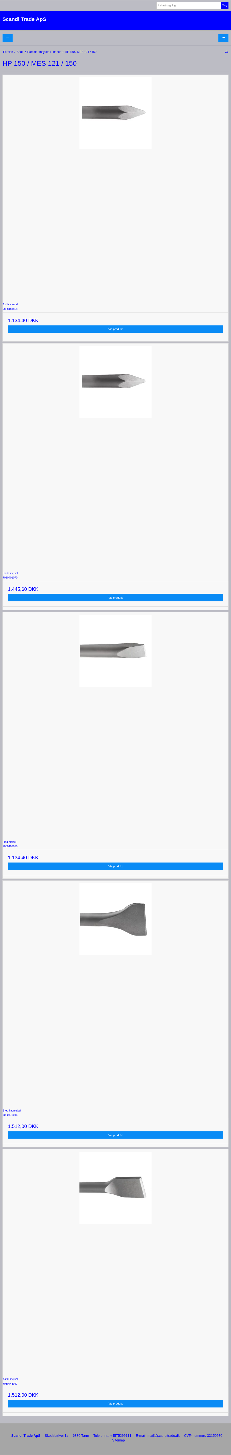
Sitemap (118, 1440)
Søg (224, 5)
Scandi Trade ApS (24, 19)
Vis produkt (115, 328)
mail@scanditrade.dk (163, 1436)
